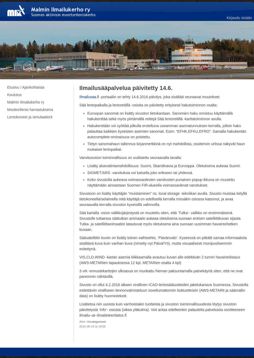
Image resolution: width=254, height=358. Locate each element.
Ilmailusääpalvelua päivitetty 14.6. (126, 88)
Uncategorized (96, 321)
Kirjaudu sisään (239, 18)
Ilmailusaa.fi (89, 97)
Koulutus (14, 95)
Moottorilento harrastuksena (30, 109)
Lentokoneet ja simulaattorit (29, 117)
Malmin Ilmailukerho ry (25, 102)
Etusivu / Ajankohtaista (25, 87)
